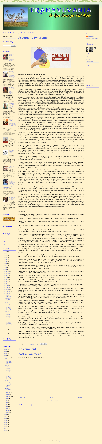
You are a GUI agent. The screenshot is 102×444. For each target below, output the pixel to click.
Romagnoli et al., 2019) (29, 80)
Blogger (59, 440)
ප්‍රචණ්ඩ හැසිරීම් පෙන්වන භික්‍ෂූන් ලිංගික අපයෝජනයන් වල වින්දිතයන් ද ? (9, 123)
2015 (5, 253)
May (7, 279)
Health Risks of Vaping (8, 303)
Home (51, 397)
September (8, 287)
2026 (5, 333)
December (8, 293)
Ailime (50, 440)
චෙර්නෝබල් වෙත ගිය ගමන (8, 299)
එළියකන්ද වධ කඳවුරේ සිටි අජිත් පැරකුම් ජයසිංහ (12, 105)
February (8, 273)
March (7, 275)
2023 (5, 269)
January (7, 271)
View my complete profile (92, 38)
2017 (5, 257)
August (7, 285)
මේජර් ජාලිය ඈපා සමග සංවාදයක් (12, 198)
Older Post (80, 397)
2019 (5, 261)
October (7, 289)
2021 (5, 265)
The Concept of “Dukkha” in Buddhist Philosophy (8, 307)
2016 (5, 255)
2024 (5, 329)
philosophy (88, 56)
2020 (5, 263)
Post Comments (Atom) (54, 400)
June (7, 281)
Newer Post (22, 397)
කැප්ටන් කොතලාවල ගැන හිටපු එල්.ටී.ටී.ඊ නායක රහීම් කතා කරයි (12, 74)
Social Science (89, 61)
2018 (5, 259)
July (7, 283)
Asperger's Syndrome (8, 296)
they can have (79, 108)
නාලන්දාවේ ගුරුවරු (11, 167)
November (8, 291)
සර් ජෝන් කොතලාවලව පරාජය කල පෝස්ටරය (12, 152)
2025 (5, 331)
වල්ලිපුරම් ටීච (12, 138)
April (7, 277)
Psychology (88, 59)
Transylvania (91, 36)
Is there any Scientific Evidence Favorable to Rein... (8, 324)
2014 (5, 251)
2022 (5, 267)
